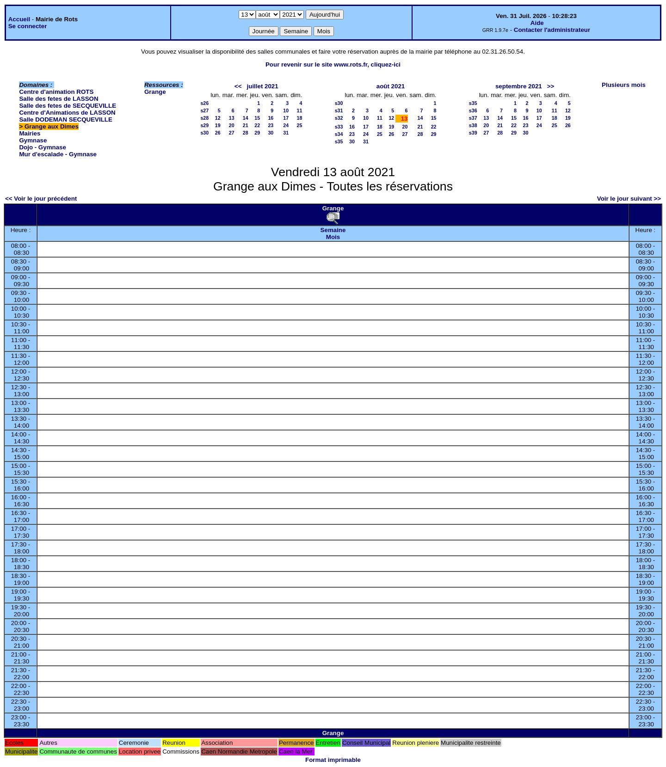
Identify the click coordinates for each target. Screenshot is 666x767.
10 (286, 110)
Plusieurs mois (624, 84)
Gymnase (33, 140)
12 (218, 118)
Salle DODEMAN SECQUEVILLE (65, 119)
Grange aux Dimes (52, 126)
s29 (204, 125)
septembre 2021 (518, 86)
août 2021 (390, 86)
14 (245, 118)
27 (231, 132)
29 (257, 132)
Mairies (29, 133)
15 (257, 118)
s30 (204, 132)
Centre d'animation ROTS (56, 91)
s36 (473, 110)
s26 (204, 103)
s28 (204, 118)
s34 (339, 134)
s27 (204, 110)
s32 (339, 118)
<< (238, 86)
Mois (333, 236)
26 (218, 132)
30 (270, 132)
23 (270, 125)
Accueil (19, 19)
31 (286, 132)
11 (299, 110)
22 (257, 125)
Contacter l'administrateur (552, 29)
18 (299, 118)
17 (286, 118)
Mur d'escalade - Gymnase (58, 154)
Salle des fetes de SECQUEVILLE (67, 105)
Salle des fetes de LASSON (58, 98)
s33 (339, 126)
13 (231, 118)
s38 (473, 125)
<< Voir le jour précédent (41, 198)
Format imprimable (333, 759)
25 (299, 125)
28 (245, 132)
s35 (339, 141)
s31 (339, 110)
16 (270, 118)
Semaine (333, 230)
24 (286, 125)
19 (218, 125)
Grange (155, 91)
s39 (473, 132)
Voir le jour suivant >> (629, 198)
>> (551, 86)
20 (231, 125)
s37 (473, 118)
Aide (537, 22)
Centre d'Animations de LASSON (67, 112)
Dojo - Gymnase (42, 147)
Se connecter (27, 26)
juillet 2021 (262, 86)
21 (245, 125)
